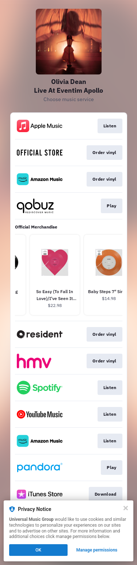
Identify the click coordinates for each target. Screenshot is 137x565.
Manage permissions (97, 550)
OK (38, 550)
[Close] (126, 508)
